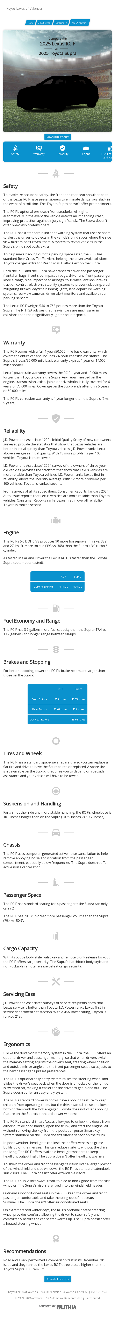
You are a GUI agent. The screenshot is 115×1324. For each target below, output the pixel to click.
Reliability (62, 150)
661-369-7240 (99, 1292)
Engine (86, 150)
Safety (15, 150)
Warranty (38, 150)
